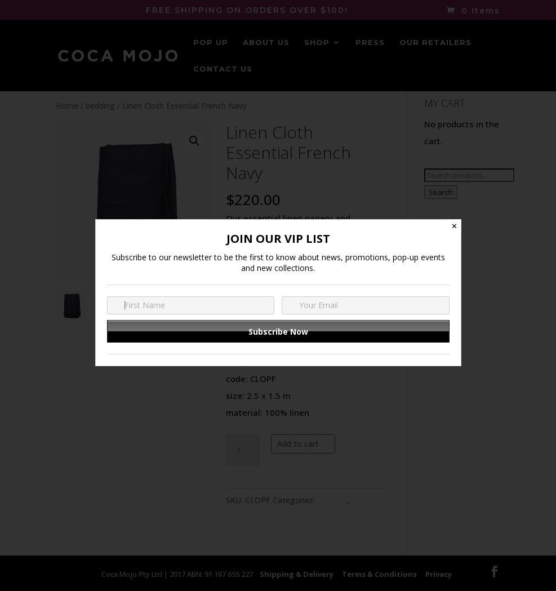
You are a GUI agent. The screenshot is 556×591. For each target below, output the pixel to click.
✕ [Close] (454, 226)
